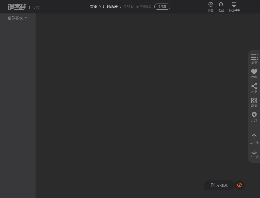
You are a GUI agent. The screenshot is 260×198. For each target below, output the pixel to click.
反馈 (36, 7)
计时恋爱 (110, 6)
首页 (94, 6)
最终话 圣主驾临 (137, 6)
